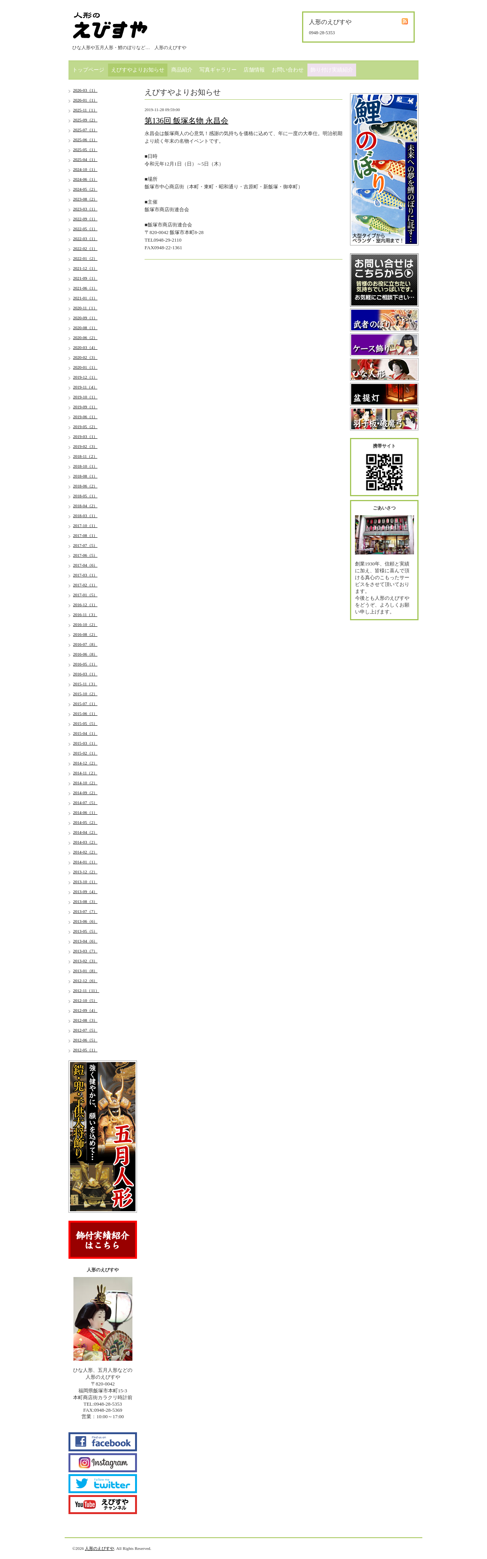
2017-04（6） (85, 565)
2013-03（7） (85, 951)
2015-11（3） (85, 684)
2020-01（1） (85, 367)
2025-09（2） (85, 120)
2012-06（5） (85, 1040)
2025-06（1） (85, 139)
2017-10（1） (85, 525)
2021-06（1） (85, 288)
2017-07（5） (85, 545)
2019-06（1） (85, 416)
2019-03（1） (85, 436)
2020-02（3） (85, 357)
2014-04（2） (85, 832)
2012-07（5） (85, 1030)
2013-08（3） (85, 901)
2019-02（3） (85, 446)
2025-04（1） (85, 159)
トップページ (88, 70)
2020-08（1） (85, 327)
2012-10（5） (85, 1000)
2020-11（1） (85, 308)
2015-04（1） (85, 733)
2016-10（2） (85, 624)
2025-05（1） (85, 149)
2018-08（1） (85, 476)
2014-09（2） (85, 792)
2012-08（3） (85, 1020)
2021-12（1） (85, 268)
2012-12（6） (85, 980)
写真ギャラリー (218, 70)
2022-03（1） (85, 238)
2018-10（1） (85, 466)
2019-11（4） (85, 387)
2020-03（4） (85, 347)
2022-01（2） (85, 258)
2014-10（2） (85, 782)
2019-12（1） (85, 377)
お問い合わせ (288, 70)
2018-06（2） (85, 486)
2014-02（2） (85, 852)
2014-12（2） (85, 763)
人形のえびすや (99, 1548)
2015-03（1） (85, 743)
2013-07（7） (85, 911)
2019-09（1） (85, 406)
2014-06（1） (85, 812)
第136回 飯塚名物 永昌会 (186, 120)
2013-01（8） (85, 970)
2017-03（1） (85, 575)
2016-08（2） (85, 634)
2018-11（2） (85, 456)
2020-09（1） (85, 317)
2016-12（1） (85, 604)
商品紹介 (182, 70)
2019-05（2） (85, 426)
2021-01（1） (85, 298)
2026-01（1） (85, 100)
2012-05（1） (85, 1050)
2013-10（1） (85, 881)
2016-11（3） (85, 614)
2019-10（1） (85, 397)
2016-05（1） (85, 664)
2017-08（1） (85, 535)
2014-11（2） (85, 773)
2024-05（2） (85, 189)
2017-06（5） (85, 555)
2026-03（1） (85, 90)
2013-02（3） (85, 961)
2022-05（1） (85, 228)
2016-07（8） (85, 644)
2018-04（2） (85, 505)
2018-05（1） (85, 496)
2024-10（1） (85, 169)
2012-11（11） (86, 990)
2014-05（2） (85, 822)
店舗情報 (254, 70)
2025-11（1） (85, 110)
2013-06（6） (85, 921)
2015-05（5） (85, 723)
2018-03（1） (85, 515)
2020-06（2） (85, 337)
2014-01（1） (85, 862)
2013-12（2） (85, 871)
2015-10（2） (85, 693)
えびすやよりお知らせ (137, 70)
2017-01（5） (85, 594)
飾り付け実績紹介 (331, 70)
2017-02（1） (85, 585)
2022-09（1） (85, 219)
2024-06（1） (85, 179)
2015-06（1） (85, 713)
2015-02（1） (85, 753)
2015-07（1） (85, 703)
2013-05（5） (85, 931)
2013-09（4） (85, 891)
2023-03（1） (85, 209)
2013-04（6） (85, 941)
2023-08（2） (85, 199)
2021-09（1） (85, 278)
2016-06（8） (85, 654)
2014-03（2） (85, 842)
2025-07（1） (85, 129)
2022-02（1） (85, 248)
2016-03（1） (85, 674)
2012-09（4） (85, 1010)
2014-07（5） (85, 802)
